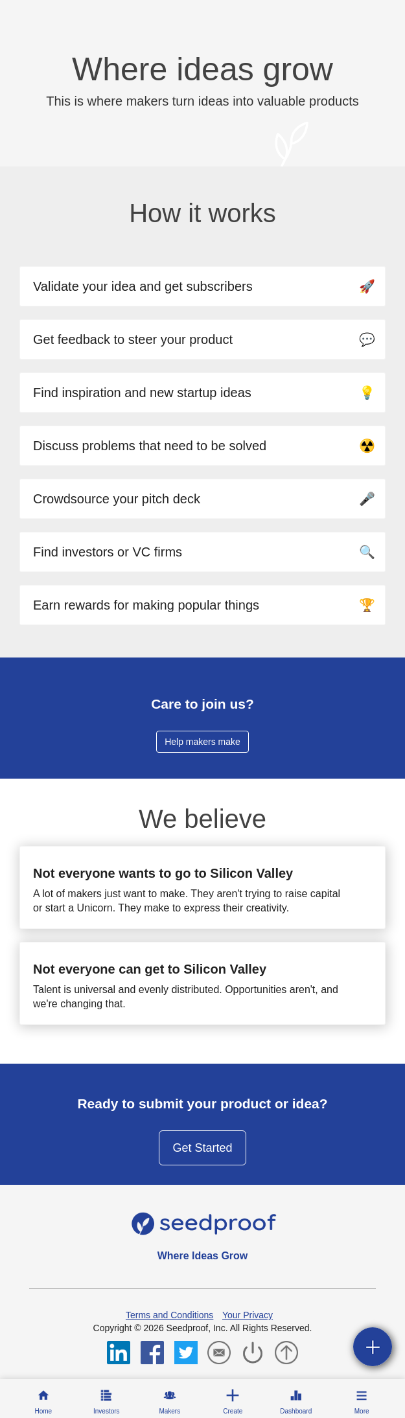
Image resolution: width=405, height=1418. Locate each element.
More (361, 1411)
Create (232, 1411)
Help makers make (202, 742)
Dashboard (296, 1411)
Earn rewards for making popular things (204, 605)
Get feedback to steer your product (204, 339)
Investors (106, 1411)
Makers (169, 1411)
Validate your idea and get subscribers (204, 286)
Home (43, 1411)
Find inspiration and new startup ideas (204, 392)
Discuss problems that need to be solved (204, 446)
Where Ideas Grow (202, 1255)
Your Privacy (247, 1315)
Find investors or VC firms (204, 552)
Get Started (202, 1147)
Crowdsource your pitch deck (204, 499)
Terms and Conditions (169, 1315)
